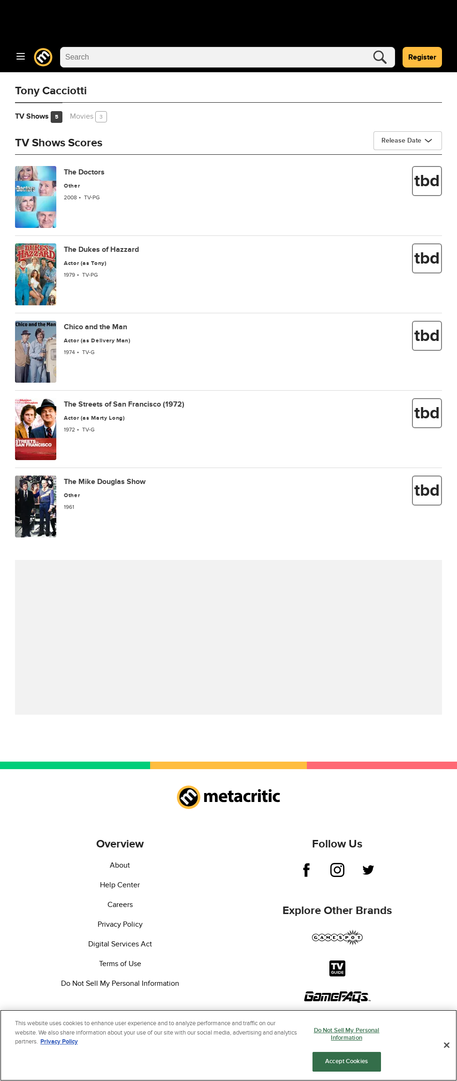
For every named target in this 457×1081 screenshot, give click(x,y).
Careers (120, 904)
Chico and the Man (95, 327)
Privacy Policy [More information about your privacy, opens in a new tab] (59, 1042)
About (120, 865)
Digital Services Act (120, 944)
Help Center (120, 885)
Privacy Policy (120, 924)
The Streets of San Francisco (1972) (124, 404)
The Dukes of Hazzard (101, 249)
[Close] (446, 1046)
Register (422, 57)
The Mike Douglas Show (104, 481)
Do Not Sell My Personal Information (120, 983)
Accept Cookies (346, 1062)
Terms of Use (120, 963)
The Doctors (84, 172)
